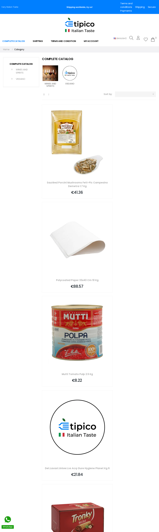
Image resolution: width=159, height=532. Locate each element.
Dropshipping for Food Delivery (97, 497)
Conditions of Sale (90, 481)
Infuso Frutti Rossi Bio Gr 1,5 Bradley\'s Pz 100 (138, 294)
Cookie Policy (88, 492)
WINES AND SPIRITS (22, 71)
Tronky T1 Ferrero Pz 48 (99, 223)
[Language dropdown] (120, 38)
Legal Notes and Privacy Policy (96, 476)
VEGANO (20, 79)
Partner (45, 470)
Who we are (87, 454)
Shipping (140, 7)
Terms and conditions (126, 5)
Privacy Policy (88, 486)
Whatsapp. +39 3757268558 (16, 523)
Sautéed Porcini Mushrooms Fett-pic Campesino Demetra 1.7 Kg (60, 155)
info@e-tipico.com (11, 475)
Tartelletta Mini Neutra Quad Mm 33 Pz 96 (99, 364)
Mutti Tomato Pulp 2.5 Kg (137, 153)
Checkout (46, 460)
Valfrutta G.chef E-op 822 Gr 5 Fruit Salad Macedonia (99, 294)
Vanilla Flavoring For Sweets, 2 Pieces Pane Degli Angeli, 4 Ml (138, 225)
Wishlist (45, 465)
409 (146, 387)
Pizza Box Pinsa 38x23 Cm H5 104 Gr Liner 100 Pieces (137, 364)
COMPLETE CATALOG (21, 64)
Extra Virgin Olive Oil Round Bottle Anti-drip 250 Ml (60, 294)
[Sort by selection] (135, 94)
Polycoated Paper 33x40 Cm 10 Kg (99, 155)
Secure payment (90, 470)
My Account (47, 454)
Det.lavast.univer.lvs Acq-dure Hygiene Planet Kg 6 (60, 225)
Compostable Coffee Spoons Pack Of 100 (60, 364)
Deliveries (86, 465)
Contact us (87, 460)
